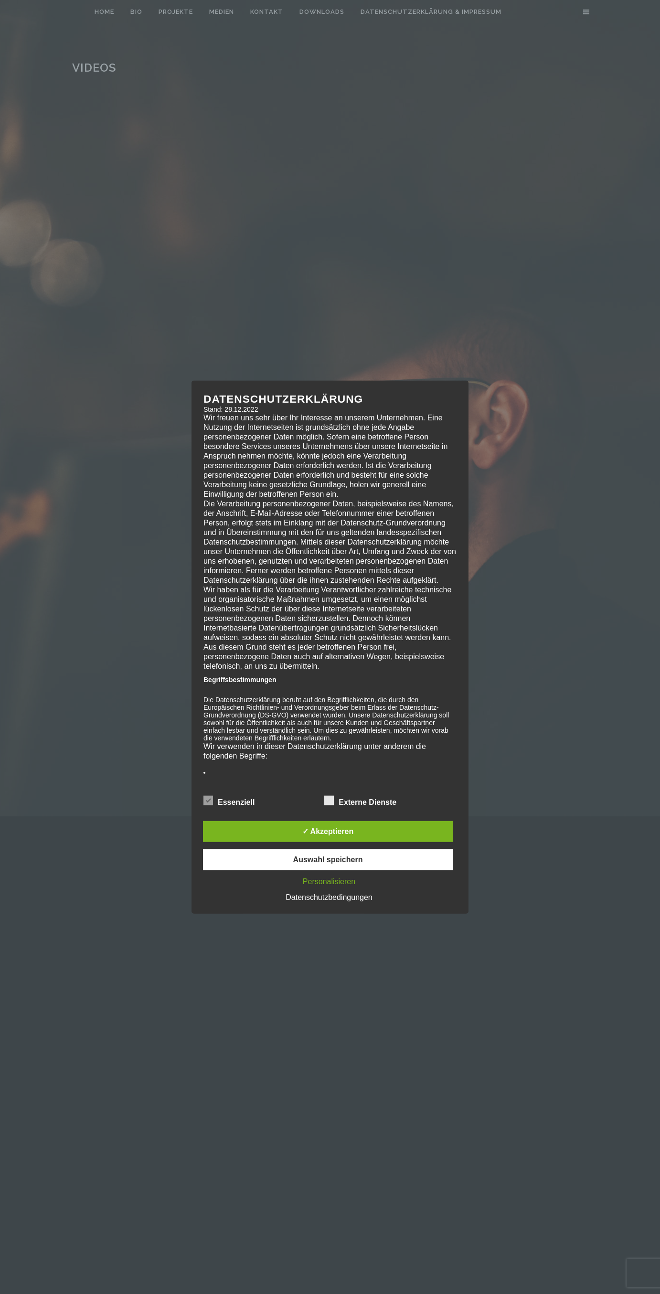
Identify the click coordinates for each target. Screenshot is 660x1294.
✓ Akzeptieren (328, 831)
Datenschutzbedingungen (329, 897)
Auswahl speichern (328, 860)
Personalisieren (329, 881)
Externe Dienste (360, 801)
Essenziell (229, 801)
